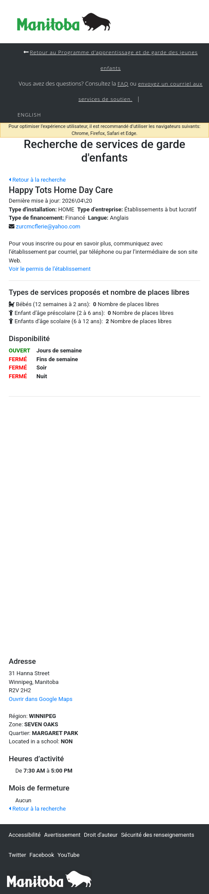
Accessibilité (24, 835)
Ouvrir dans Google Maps (41, 699)
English (29, 114)
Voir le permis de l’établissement (50, 269)
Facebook (41, 855)
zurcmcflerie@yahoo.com (48, 226)
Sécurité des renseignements (158, 835)
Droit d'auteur (101, 835)
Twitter (17, 855)
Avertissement (62, 835)
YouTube (68, 855)
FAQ (123, 83)
